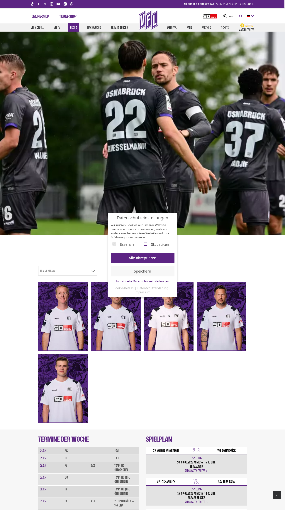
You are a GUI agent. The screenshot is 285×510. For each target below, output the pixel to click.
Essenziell (124, 244)
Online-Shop (40, 17)
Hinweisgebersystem (244, 499)
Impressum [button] (142, 292)
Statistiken (156, 244)
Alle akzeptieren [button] (142, 257)
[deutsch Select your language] (250, 16)
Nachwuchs (94, 27)
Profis (73, 27)
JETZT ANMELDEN (57, 436)
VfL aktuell (37, 27)
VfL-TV (57, 27)
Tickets (225, 27)
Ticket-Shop (68, 17)
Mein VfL (172, 27)
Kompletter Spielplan (165, 399)
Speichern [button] (142, 271)
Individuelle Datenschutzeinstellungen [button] (142, 281)
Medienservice (156, 499)
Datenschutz (201, 499)
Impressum (185, 499)
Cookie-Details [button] (123, 288)
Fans (189, 27)
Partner (206, 27)
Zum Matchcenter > (196, 327)
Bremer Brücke (119, 27)
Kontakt (172, 499)
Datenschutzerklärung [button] (153, 288)
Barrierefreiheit (220, 499)
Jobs (142, 499)
